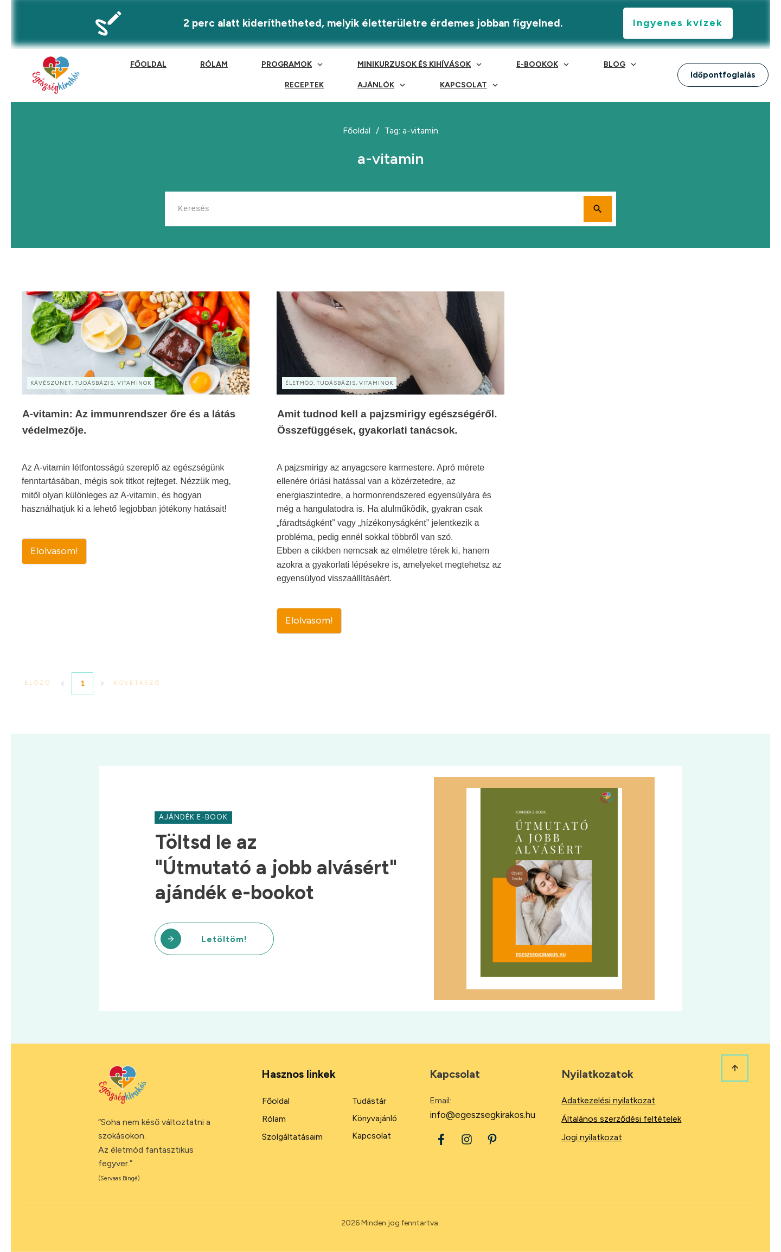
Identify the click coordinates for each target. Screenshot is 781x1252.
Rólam (274, 1119)
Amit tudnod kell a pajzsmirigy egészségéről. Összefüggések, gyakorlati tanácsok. (390, 462)
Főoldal (276, 1101)
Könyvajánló (374, 1118)
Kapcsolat (371, 1135)
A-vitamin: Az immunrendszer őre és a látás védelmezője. (135, 462)
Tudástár (369, 1101)
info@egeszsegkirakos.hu (482, 1114)
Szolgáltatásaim (292, 1137)
